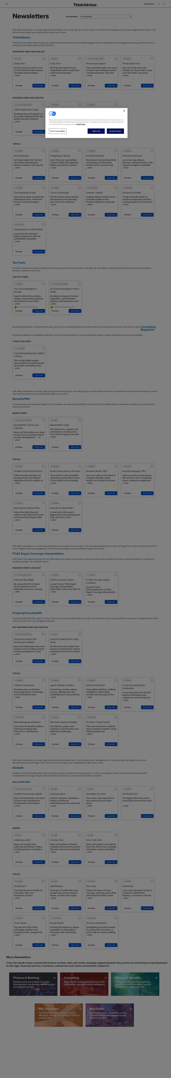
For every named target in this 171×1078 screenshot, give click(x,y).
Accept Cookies (115, 131)
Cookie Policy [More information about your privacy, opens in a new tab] (80, 124)
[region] (86, 123)
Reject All (96, 131)
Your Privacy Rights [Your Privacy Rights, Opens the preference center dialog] (57, 131)
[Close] (124, 111)
